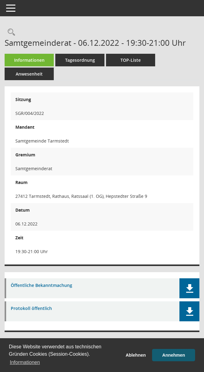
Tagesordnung (80, 60)
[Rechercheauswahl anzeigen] (10, 32)
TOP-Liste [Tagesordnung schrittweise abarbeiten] (130, 60)
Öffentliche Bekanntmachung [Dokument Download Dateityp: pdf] (41, 285)
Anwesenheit (29, 74)
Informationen (29, 60)
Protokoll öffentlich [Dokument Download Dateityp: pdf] (31, 308)
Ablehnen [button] (136, 355)
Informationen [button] (25, 362)
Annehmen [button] (173, 355)
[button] (189, 288)
